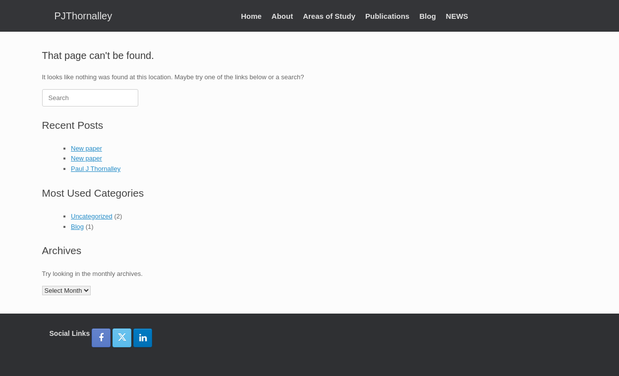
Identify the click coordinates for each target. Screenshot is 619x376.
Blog (427, 16)
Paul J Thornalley (95, 168)
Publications (387, 16)
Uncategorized (92, 216)
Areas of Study (329, 16)
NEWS (457, 16)
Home (251, 16)
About (282, 16)
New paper (86, 148)
